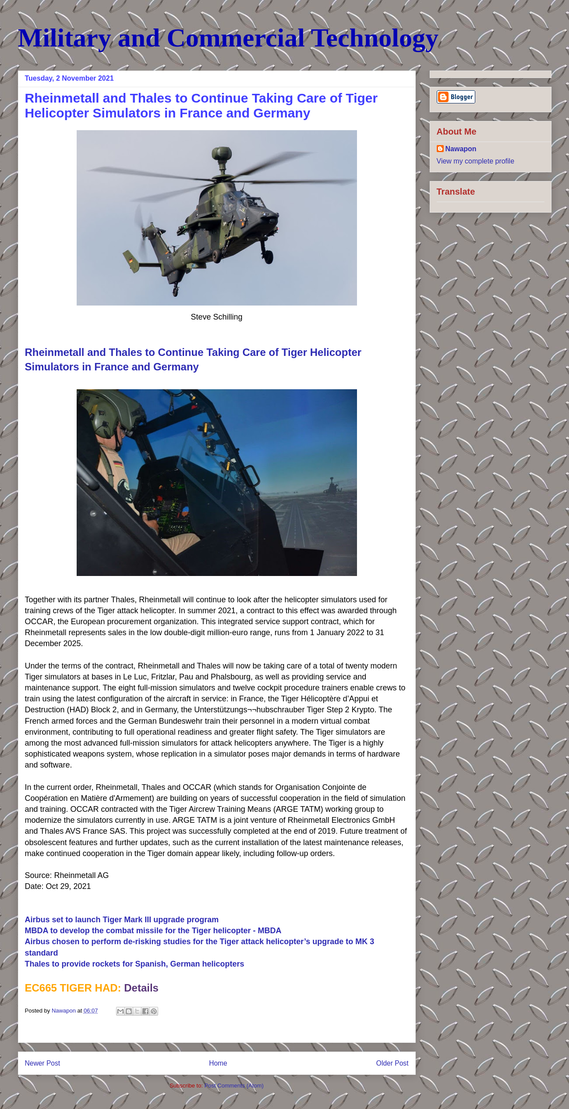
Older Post (392, 1063)
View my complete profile (476, 161)
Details (141, 988)
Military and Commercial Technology (228, 37)
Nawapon (461, 149)
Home (218, 1063)
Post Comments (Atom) (234, 1085)
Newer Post (42, 1063)
